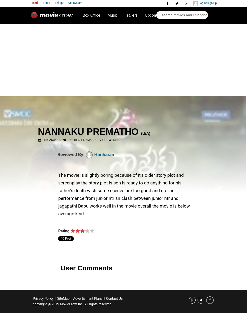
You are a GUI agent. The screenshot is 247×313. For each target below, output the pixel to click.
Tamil (35, 3)
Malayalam (75, 3)
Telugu (59, 3)
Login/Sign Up (205, 3)
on (72, 231)
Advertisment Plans (88, 298)
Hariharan (100, 154)
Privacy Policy (43, 298)
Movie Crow (53, 17)
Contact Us (114, 298)
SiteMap (63, 298)
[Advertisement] (123, 60)
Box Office (91, 15)
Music (113, 15)
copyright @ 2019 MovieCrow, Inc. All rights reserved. (72, 304)
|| (55, 298)
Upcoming (153, 15)
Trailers (131, 15)
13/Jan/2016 (52, 140)
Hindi (46, 3)
